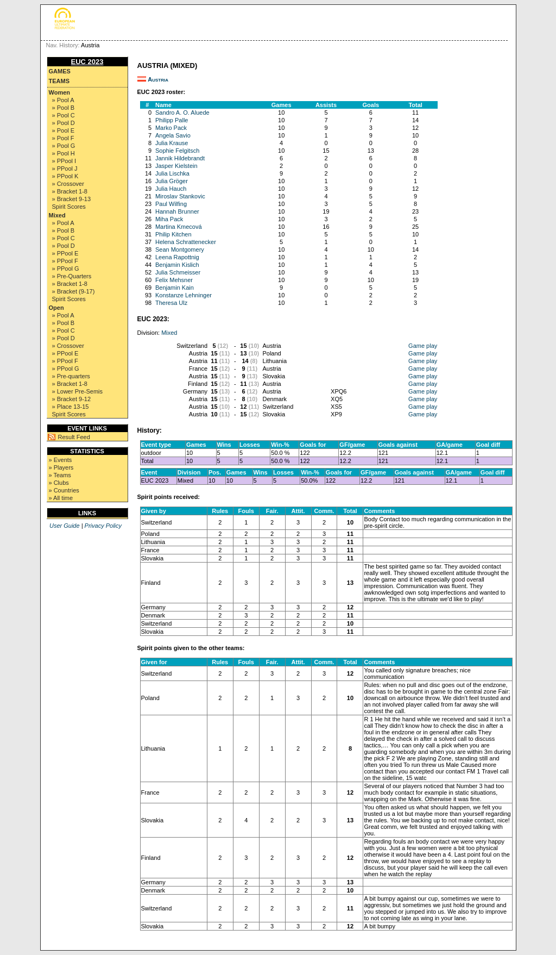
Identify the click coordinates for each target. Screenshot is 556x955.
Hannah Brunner (177, 211)
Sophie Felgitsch (177, 150)
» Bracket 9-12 (71, 399)
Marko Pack (171, 127)
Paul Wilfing (171, 204)
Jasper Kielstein (176, 166)
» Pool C (63, 115)
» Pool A (63, 100)
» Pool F (63, 138)
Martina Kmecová (178, 226)
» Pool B (63, 107)
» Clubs (59, 482)
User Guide (64, 525)
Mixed (57, 215)
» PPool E (65, 253)
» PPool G (65, 268)
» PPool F (65, 261)
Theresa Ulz (171, 302)
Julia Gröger (171, 181)
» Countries (64, 490)
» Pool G (63, 145)
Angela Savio (173, 135)
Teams (59, 81)
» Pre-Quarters (72, 276)
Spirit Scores (69, 206)
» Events (60, 460)
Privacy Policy (103, 525)
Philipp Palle (171, 120)
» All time (61, 498)
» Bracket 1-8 (69, 191)
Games (60, 71)
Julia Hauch (170, 188)
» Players (61, 467)
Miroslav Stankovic (180, 196)
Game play (422, 345)
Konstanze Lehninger (183, 295)
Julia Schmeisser (177, 272)
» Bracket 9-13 (71, 199)
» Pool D (63, 123)
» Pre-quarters (71, 376)
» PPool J (65, 168)
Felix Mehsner (174, 280)
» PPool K (65, 176)
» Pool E (63, 130)
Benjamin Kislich (177, 264)
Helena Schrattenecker (185, 242)
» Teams (60, 475)
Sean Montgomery (179, 249)
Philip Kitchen (173, 234)
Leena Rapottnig (177, 257)
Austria (158, 79)
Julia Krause (171, 143)
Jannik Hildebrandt (180, 158)
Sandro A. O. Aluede (182, 112)
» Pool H (63, 153)
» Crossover (68, 183)
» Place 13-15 (70, 406)
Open (56, 307)
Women (60, 92)
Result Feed (74, 437)
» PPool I (64, 161)
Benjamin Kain (174, 287)
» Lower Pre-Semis (77, 391)
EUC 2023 (87, 62)
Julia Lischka (172, 173)
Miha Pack (169, 219)
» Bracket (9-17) (73, 291)
